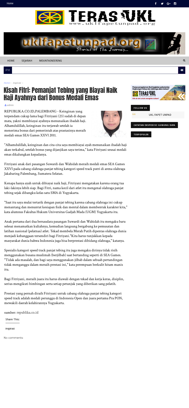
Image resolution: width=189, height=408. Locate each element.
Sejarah (27, 60)
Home (10, 3)
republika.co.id (27, 312)
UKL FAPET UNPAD (160, 114)
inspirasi (17, 83)
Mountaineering (50, 60)
